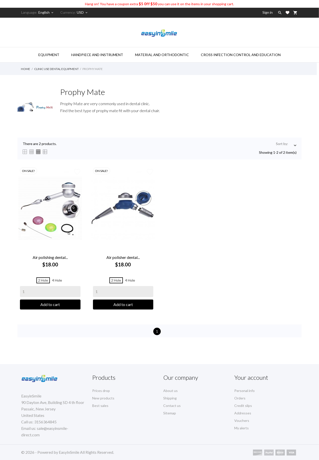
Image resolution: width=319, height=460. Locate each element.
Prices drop (101, 390)
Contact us (172, 405)
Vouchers (241, 420)
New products (103, 398)
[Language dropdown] (46, 12)
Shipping (170, 398)
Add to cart (50, 304)
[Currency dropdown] (82, 12)
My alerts (241, 428)
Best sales (100, 405)
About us (170, 390)
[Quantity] (50, 291)
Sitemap (169, 413)
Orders (239, 398)
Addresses (242, 413)
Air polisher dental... (123, 257)
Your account (251, 377)
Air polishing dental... (50, 257)
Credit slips (243, 405)
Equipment (48, 55)
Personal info (244, 390)
